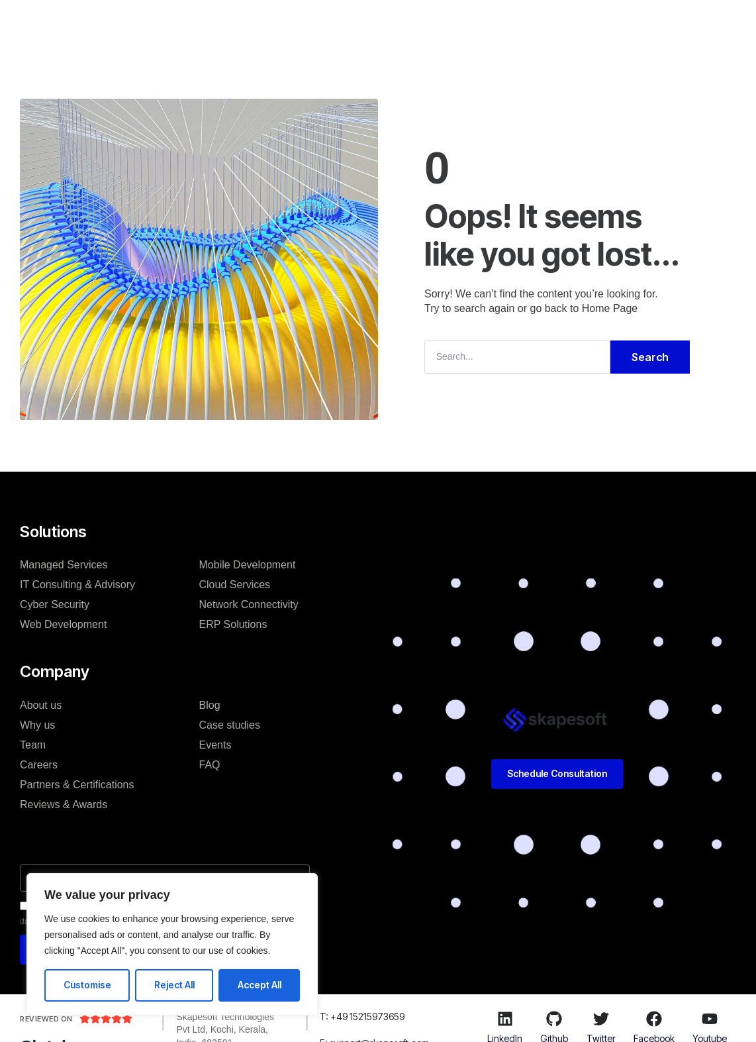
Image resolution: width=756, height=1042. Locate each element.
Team (33, 745)
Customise (87, 984)
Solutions (215, 22)
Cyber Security (54, 604)
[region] (172, 944)
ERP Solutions (233, 624)
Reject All (174, 984)
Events (215, 745)
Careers (39, 764)
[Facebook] (654, 1019)
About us (41, 705)
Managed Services (64, 564)
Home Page (610, 308)
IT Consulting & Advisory (77, 584)
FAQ (209, 764)
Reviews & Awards (63, 804)
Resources (483, 22)
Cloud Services (235, 584)
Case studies (360, 22)
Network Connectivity (249, 604)
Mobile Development (247, 564)
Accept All (259, 984)
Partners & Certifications (77, 784)
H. (166, 22)
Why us (37, 725)
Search (650, 357)
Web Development (63, 624)
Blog (425, 22)
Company (283, 22)
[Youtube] (710, 1019)
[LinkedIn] (505, 1019)
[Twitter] (601, 1019)
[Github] (554, 1019)
